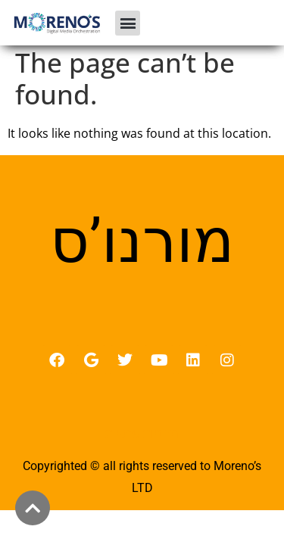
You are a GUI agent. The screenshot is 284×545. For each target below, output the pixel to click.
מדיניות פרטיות (142, 437)
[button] (127, 23)
